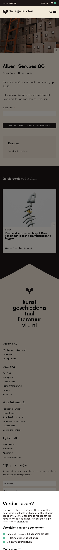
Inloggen (44, 3)
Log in (6, 510)
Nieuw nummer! (9, 3)
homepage (22, 521)
